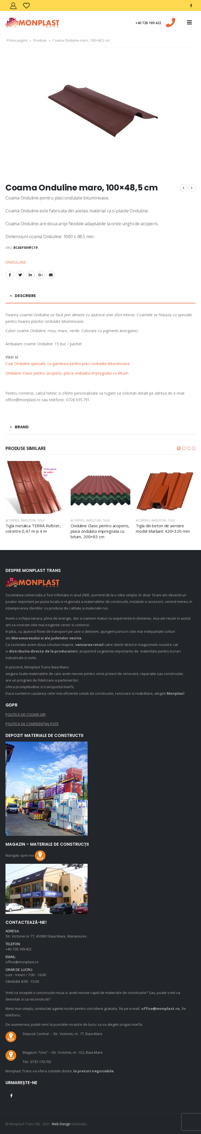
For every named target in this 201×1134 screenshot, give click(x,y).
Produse (40, 40)
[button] (178, 448)
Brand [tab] (22, 427)
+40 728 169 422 (148, 23)
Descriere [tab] (25, 295)
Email (50, 274)
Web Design (61, 1124)
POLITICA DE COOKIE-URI (25, 714)
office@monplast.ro (22, 961)
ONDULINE (15, 262)
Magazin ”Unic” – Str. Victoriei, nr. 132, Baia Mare (63, 1052)
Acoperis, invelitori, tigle (25, 520)
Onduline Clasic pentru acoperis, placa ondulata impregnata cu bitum (66, 373)
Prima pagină (17, 40)
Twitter (20, 274)
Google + (40, 274)
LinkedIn (30, 274)
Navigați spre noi (25, 855)
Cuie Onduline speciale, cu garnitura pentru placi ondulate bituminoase (68, 363)
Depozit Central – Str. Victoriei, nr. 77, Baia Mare (62, 1033)
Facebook (9, 274)
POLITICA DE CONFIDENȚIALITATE (32, 723)
